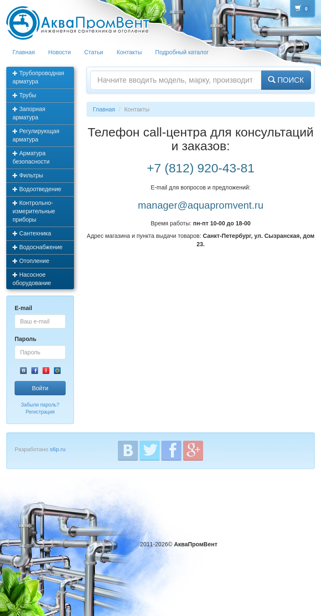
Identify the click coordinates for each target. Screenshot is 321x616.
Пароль (25, 339)
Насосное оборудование (32, 278)
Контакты (129, 52)
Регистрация (40, 412)
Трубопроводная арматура (38, 77)
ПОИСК (286, 80)
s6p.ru (58, 449)
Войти (40, 388)
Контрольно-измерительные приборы (34, 211)
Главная (24, 52)
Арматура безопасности (31, 157)
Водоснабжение (38, 247)
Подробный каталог (182, 52)
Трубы (24, 95)
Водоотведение (37, 189)
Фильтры (28, 175)
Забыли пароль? (40, 405)
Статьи (93, 52)
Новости (59, 52)
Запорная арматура (29, 113)
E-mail (23, 308)
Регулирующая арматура (36, 135)
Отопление (31, 261)
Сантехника (32, 233)
